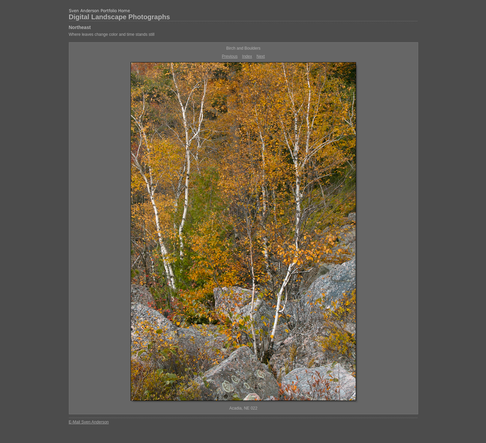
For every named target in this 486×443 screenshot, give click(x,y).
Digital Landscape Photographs (119, 17)
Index (247, 56)
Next (260, 56)
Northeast (80, 27)
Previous (230, 56)
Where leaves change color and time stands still (112, 34)
